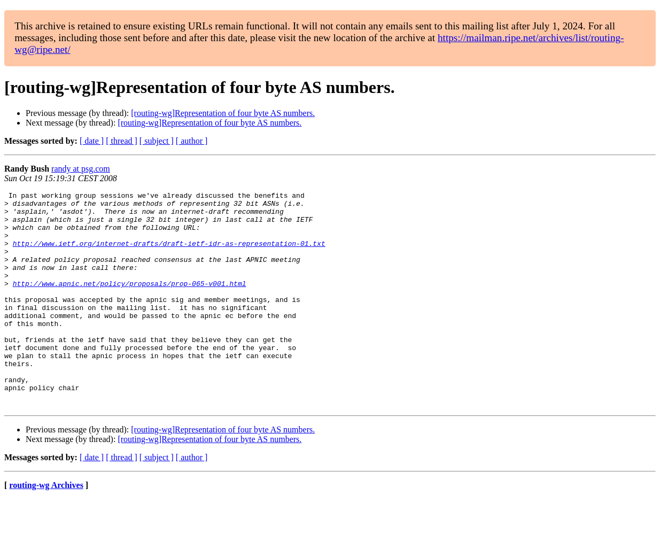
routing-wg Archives (46, 528)
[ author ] (192, 140)
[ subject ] (156, 140)
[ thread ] (121, 140)
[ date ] (92, 140)
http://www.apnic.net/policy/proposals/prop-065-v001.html (129, 302)
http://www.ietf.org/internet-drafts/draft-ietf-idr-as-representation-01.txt (169, 254)
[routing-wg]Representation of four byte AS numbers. (223, 113)
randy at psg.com (80, 168)
